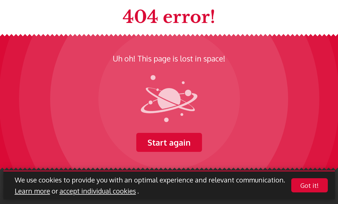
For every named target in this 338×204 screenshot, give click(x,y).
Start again (169, 142)
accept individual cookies (97, 191)
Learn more (32, 191)
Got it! (309, 186)
